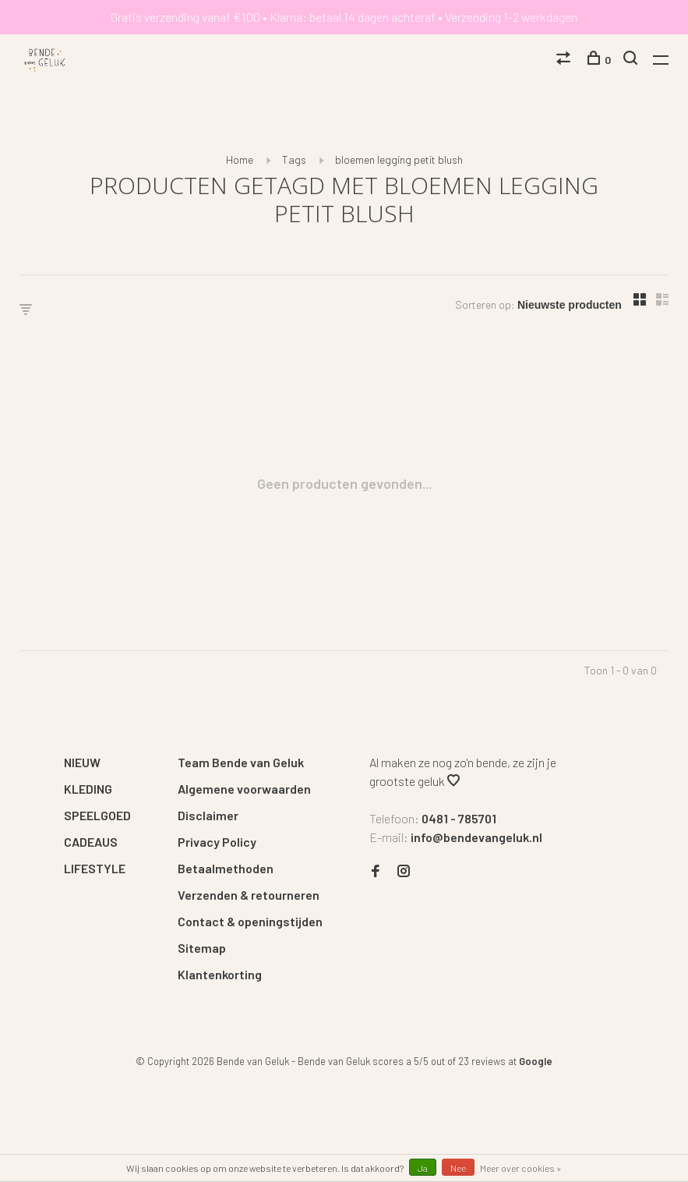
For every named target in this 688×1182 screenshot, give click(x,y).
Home (239, 159)
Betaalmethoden (225, 868)
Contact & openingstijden (250, 921)
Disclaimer (208, 815)
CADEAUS (91, 841)
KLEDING (88, 788)
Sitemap (202, 947)
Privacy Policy (217, 841)
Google (535, 1061)
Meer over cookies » (521, 1168)
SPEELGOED (97, 815)
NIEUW (82, 762)
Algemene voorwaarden (244, 788)
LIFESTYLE (94, 868)
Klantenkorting (220, 974)
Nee (458, 1168)
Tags (294, 159)
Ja (423, 1168)
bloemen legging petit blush (399, 159)
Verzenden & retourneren (248, 894)
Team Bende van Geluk (241, 762)
